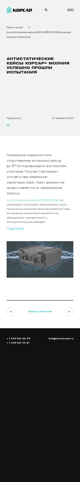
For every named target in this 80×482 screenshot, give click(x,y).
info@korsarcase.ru (60, 338)
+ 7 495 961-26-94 (19, 338)
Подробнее (15, 229)
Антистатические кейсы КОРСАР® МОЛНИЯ (33, 201)
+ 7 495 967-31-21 (18, 343)
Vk (8, 125)
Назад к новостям (40, 312)
